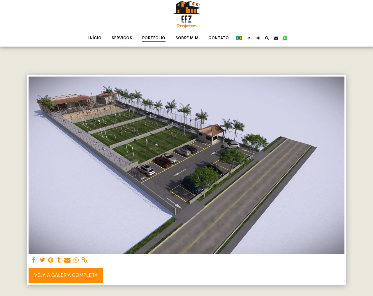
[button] (249, 38)
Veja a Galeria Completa (66, 275)
